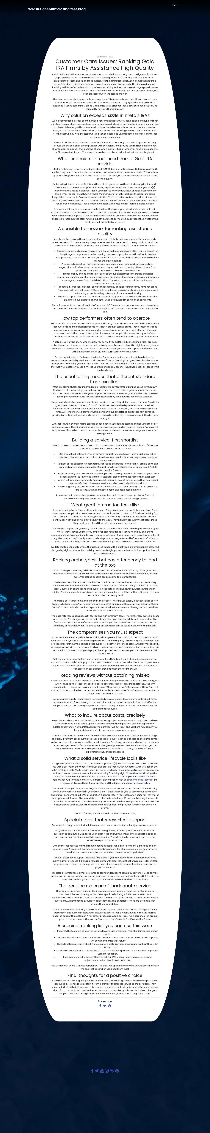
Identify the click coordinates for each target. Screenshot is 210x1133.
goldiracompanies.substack (138, 779)
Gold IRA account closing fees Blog (57, 9)
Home (175, 5)
